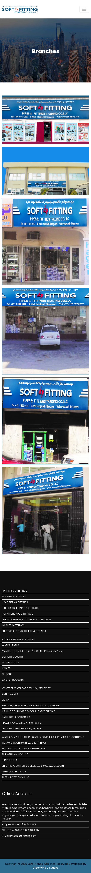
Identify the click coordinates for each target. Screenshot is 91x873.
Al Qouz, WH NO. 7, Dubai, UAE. (19, 824)
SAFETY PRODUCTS (13, 680)
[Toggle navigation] (84, 9)
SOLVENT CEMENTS (13, 656)
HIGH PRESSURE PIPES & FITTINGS (20, 608)
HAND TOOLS (9, 760)
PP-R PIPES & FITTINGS (14, 590)
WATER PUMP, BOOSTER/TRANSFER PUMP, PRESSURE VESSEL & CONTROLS (43, 737)
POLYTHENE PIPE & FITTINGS (17, 613)
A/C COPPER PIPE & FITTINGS (18, 639)
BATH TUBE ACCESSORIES (16, 717)
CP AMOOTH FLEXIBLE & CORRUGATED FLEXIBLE (28, 711)
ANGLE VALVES (10, 694)
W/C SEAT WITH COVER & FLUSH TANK (23, 748)
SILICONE (7, 674)
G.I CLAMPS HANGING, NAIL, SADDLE (21, 728)
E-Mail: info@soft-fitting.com (19, 836)
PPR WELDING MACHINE (15, 754)
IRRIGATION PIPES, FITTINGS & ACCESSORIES (26, 619)
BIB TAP (6, 699)
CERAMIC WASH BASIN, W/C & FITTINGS (24, 742)
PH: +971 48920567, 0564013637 (20, 830)
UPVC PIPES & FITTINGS (15, 602)
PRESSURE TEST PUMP (14, 771)
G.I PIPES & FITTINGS (13, 625)
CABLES (6, 668)
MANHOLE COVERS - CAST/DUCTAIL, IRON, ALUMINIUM (32, 651)
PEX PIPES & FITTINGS (14, 596)
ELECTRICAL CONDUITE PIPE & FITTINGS (24, 631)
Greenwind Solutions (45, 867)
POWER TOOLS (10, 662)
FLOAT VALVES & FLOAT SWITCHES (21, 723)
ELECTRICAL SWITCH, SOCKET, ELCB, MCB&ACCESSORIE (33, 766)
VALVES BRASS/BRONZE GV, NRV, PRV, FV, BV (26, 688)
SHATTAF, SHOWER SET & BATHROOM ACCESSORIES (31, 705)
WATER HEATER (10, 645)
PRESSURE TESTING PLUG (15, 777)
